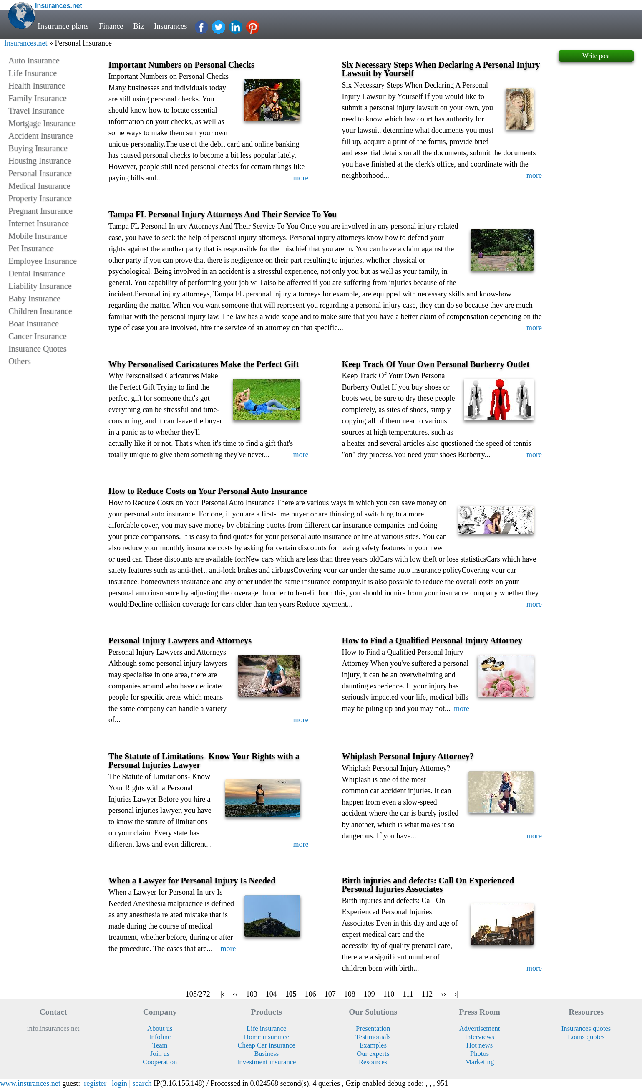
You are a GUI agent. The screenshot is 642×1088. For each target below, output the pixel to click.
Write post (596, 55)
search (142, 1083)
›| (456, 994)
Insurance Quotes (37, 348)
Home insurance (266, 1037)
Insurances (173, 25)
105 (291, 994)
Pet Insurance (30, 248)
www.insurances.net (30, 1083)
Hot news (479, 1045)
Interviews (479, 1037)
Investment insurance (266, 1062)
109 (369, 994)
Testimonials (373, 1037)
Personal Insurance (40, 173)
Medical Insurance (39, 185)
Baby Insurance (34, 298)
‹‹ (235, 994)
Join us (160, 1054)
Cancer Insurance (37, 336)
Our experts (373, 1054)
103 (251, 994)
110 (388, 994)
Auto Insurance (34, 60)
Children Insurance (40, 311)
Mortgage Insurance (42, 123)
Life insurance (266, 1028)
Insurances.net (25, 43)
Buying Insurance (38, 148)
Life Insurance (32, 73)
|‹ (222, 994)
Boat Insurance (33, 323)
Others (19, 361)
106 (310, 994)
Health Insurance (36, 85)
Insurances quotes (586, 1028)
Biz (140, 25)
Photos (479, 1054)
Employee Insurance (42, 261)
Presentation (373, 1028)
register (95, 1083)
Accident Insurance (40, 135)
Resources (373, 1062)
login (119, 1083)
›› (443, 994)
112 (427, 994)
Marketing (479, 1062)
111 (408, 994)
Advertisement (479, 1028)
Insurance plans (63, 25)
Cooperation (160, 1062)
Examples (373, 1045)
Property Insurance (40, 198)
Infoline (160, 1037)
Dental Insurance (36, 273)
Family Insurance (37, 98)
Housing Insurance (39, 160)
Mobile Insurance (37, 235)
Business (266, 1054)
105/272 (198, 994)
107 (330, 994)
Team (160, 1045)
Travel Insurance (36, 110)
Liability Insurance (40, 286)
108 (349, 994)
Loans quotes (586, 1037)
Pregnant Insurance (40, 210)
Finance (112, 25)
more (301, 178)
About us (159, 1028)
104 (271, 994)
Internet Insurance (38, 223)
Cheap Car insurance (266, 1045)
